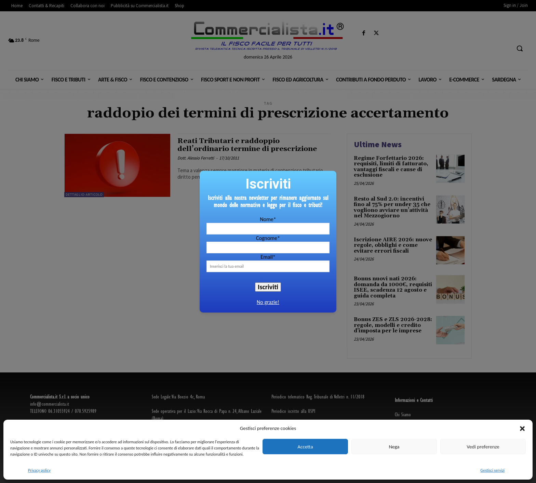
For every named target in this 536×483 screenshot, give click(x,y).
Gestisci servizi (492, 470)
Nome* (268, 219)
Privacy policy (39, 470)
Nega (394, 447)
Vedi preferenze (483, 447)
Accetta (305, 447)
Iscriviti (268, 287)
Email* (268, 257)
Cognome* (268, 238)
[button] (522, 428)
